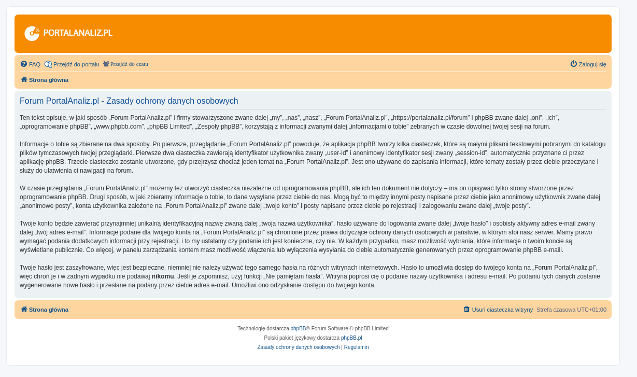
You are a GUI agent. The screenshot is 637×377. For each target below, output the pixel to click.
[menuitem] (30, 64)
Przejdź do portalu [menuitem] (76, 64)
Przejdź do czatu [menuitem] (129, 64)
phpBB (298, 328)
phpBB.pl (351, 338)
